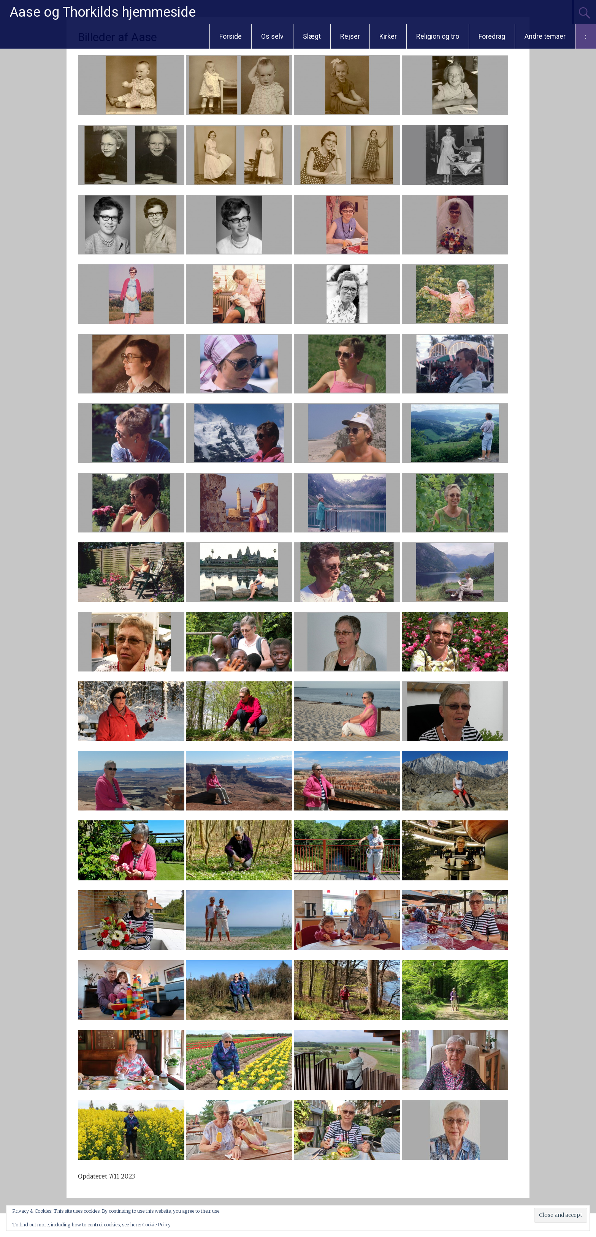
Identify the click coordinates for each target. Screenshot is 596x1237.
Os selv (272, 36)
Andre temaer (545, 36)
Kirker (388, 36)
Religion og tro (437, 36)
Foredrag (492, 36)
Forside (230, 36)
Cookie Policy (156, 1225)
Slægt (312, 36)
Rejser (350, 36)
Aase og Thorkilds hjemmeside (103, 12)
